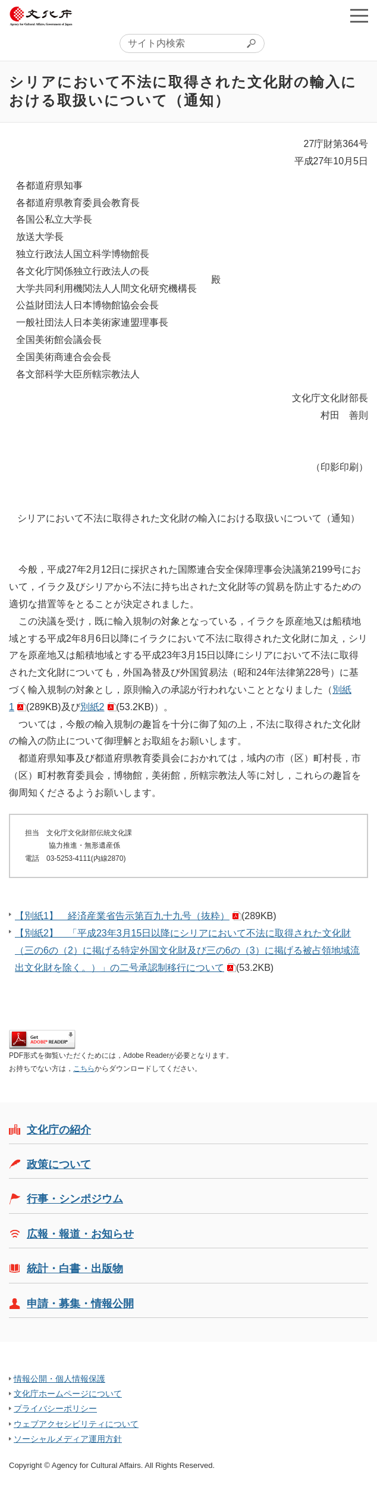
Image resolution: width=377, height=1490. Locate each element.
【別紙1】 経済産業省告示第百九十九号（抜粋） (122, 916)
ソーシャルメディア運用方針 (68, 1439)
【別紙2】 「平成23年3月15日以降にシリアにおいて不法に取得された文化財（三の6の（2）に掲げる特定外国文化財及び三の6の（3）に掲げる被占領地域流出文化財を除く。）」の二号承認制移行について (187, 950)
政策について (59, 1164)
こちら (84, 1068)
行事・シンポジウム (75, 1199)
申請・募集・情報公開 (80, 1304)
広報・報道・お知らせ (80, 1234)
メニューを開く (359, 15)
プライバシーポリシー (55, 1408)
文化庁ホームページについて (68, 1393)
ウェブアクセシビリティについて (76, 1424)
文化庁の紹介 (59, 1130)
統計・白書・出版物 (75, 1269)
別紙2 (92, 707)
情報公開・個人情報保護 (59, 1378)
